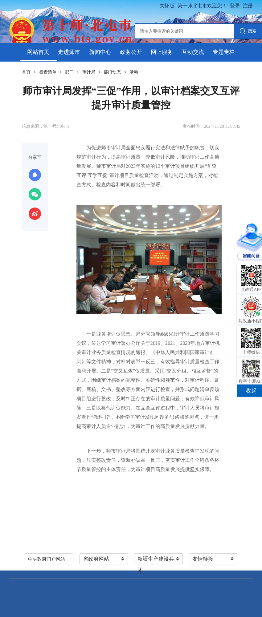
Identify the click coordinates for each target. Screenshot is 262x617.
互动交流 (193, 52)
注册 (248, 5)
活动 (133, 72)
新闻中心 (100, 52)
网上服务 (162, 52)
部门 (69, 72)
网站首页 (38, 52)
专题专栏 (224, 52)
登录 (235, 5)
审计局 (88, 72)
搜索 (247, 31)
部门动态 (112, 72)
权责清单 (47, 72)
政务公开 (131, 52)
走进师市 (69, 52)
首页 (26, 72)
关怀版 (167, 5)
